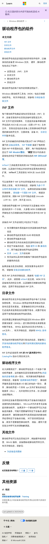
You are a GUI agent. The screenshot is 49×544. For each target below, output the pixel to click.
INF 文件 (7, 42)
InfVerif (5, 165)
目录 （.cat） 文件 (15, 253)
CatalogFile (7, 356)
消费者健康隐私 (17, 536)
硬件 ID (34, 246)
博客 (27, 533)
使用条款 (32, 536)
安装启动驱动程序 (22, 269)
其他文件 (7, 52)
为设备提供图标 (14, 451)
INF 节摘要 (27, 144)
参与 (36, 533)
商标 (4, 540)
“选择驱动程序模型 (28, 380)
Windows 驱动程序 (16, 21)
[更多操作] (44, 21)
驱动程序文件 (9, 48)
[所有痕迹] (4, 21)
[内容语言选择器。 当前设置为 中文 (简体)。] (9, 521)
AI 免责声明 (7, 533)
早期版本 (18, 533)
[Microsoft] (24, 3)
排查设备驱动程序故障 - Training (15, 496)
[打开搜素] (39, 3)
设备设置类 (14, 144)
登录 (45, 3)
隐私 (4, 536)
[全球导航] (2, 3)
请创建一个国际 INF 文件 (24, 192)
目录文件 (7, 45)
